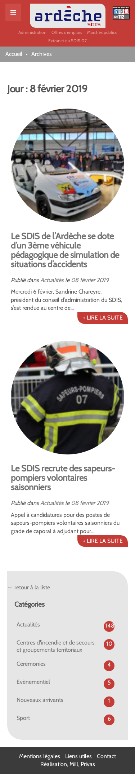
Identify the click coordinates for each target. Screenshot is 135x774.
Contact (106, 756)
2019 (102, 280)
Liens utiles (78, 756)
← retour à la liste (28, 587)
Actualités (52, 280)
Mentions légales (39, 756)
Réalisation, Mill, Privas (67, 764)
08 (74, 280)
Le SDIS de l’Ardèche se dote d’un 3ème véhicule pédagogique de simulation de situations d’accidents (65, 250)
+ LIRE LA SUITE (103, 317)
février (87, 280)
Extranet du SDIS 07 (67, 40)
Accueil (13, 53)
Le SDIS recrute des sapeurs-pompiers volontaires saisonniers (63, 477)
